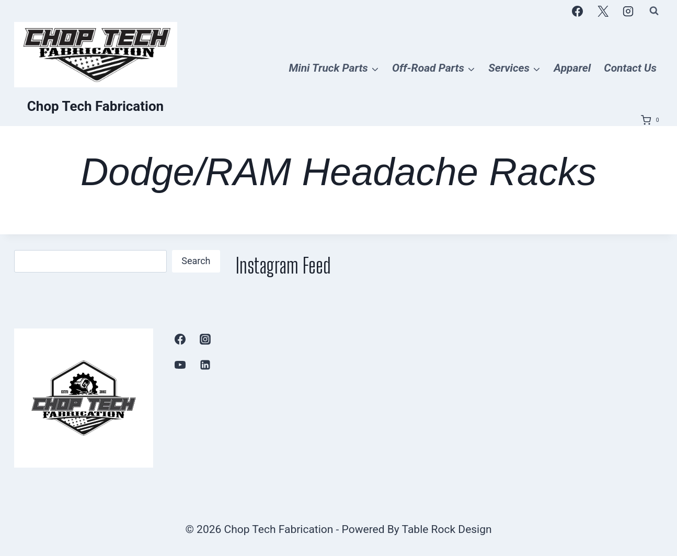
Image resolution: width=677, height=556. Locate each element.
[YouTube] (180, 365)
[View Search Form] (654, 11)
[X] (603, 11)
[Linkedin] (205, 365)
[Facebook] (578, 11)
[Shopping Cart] (652, 120)
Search (195, 260)
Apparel (572, 68)
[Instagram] (628, 11)
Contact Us (630, 68)
